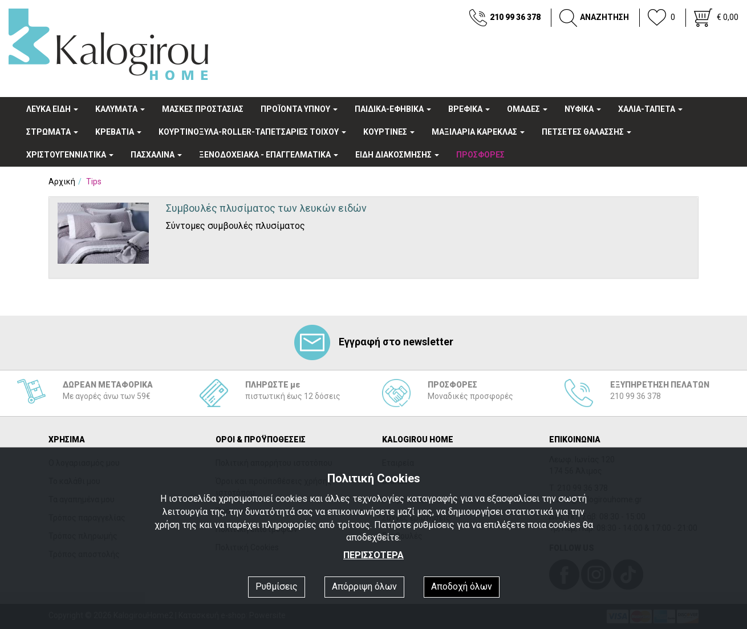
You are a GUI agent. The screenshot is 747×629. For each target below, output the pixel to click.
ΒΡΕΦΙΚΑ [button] (469, 109)
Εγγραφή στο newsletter (373, 342)
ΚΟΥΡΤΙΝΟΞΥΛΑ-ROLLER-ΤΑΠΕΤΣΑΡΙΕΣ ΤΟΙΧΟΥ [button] (252, 131)
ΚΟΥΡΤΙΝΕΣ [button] (389, 131)
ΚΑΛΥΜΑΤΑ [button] (120, 109)
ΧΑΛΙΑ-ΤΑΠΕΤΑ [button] (650, 109)
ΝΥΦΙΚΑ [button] (583, 109)
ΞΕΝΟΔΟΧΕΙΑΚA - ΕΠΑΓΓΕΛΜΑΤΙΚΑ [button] (268, 154)
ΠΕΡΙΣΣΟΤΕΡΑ (373, 555)
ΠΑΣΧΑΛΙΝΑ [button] (156, 154)
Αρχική (61, 181)
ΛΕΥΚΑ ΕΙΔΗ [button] (52, 109)
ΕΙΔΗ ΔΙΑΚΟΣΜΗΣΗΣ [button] (397, 154)
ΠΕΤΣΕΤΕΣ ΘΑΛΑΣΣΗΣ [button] (586, 131)
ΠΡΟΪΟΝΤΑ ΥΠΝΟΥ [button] (299, 109)
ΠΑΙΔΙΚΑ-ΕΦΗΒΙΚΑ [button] (393, 109)
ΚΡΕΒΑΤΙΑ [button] (118, 131)
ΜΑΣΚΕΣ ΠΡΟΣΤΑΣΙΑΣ (202, 109)
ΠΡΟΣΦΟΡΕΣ (480, 154)
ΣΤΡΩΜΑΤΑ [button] (52, 131)
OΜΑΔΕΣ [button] (527, 109)
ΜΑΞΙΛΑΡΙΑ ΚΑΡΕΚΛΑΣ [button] (478, 131)
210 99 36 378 (515, 17)
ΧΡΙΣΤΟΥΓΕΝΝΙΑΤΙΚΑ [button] (69, 154)
